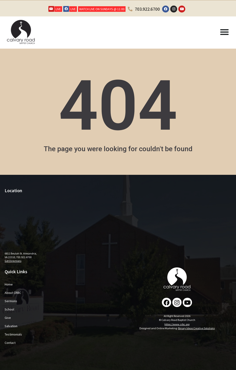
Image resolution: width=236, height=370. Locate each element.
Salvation (11, 326)
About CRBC (13, 293)
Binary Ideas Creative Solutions (196, 328)
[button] (224, 32)
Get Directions (13, 261)
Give (8, 318)
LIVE (58, 9)
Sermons (11, 301)
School (9, 309)
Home (9, 284)
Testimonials (13, 334)
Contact (10, 343)
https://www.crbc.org (176, 324)
